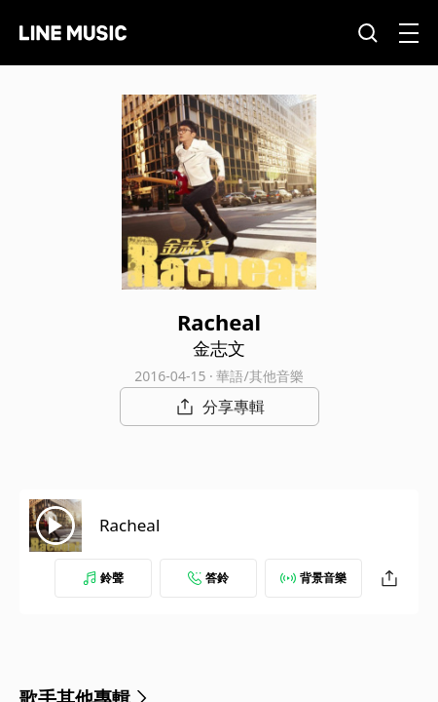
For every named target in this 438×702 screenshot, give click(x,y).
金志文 (219, 348)
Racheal (129, 525)
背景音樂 (313, 577)
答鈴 (208, 577)
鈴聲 (103, 577)
